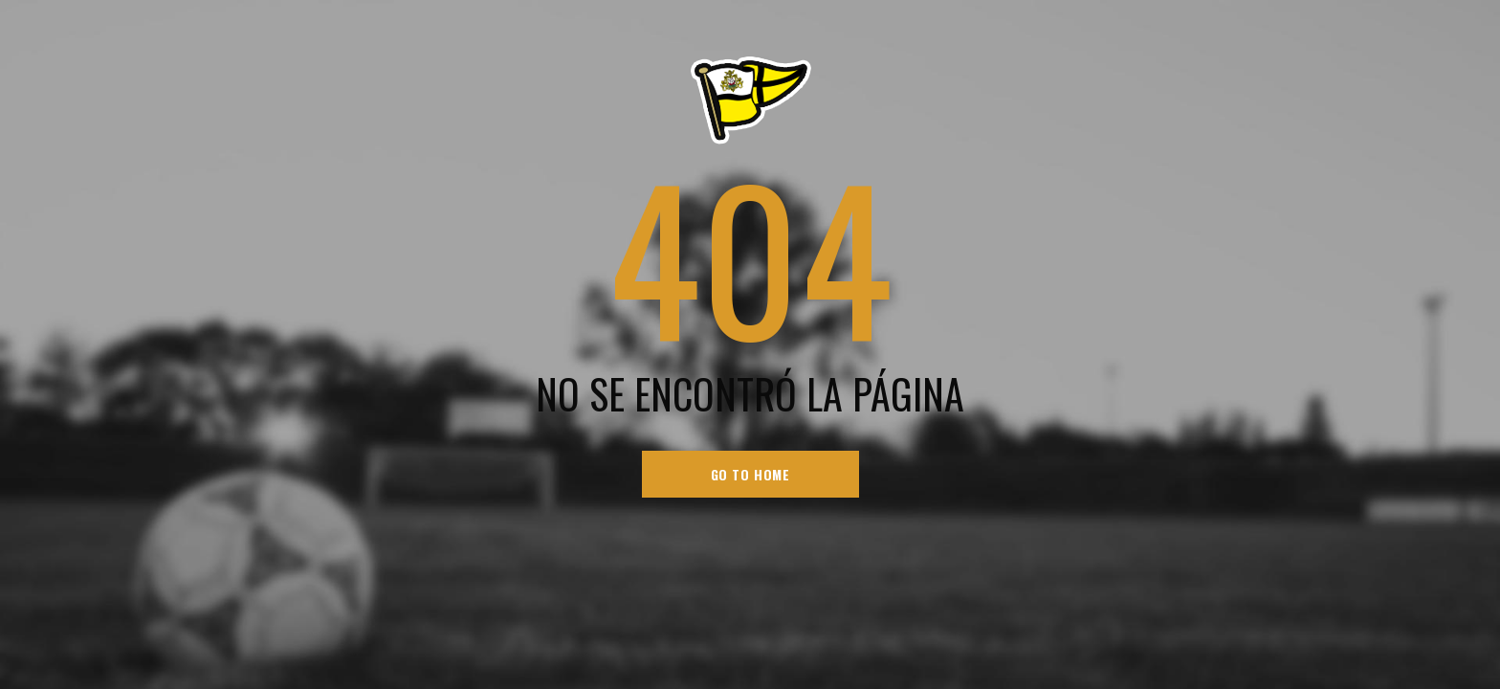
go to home (750, 474)
